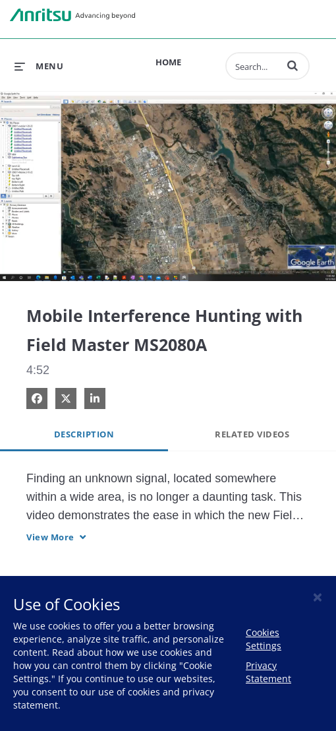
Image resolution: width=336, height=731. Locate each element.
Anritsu (72, 15)
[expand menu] (39, 66)
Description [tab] (84, 434)
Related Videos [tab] (252, 434)
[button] (292, 65)
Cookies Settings (263, 639)
